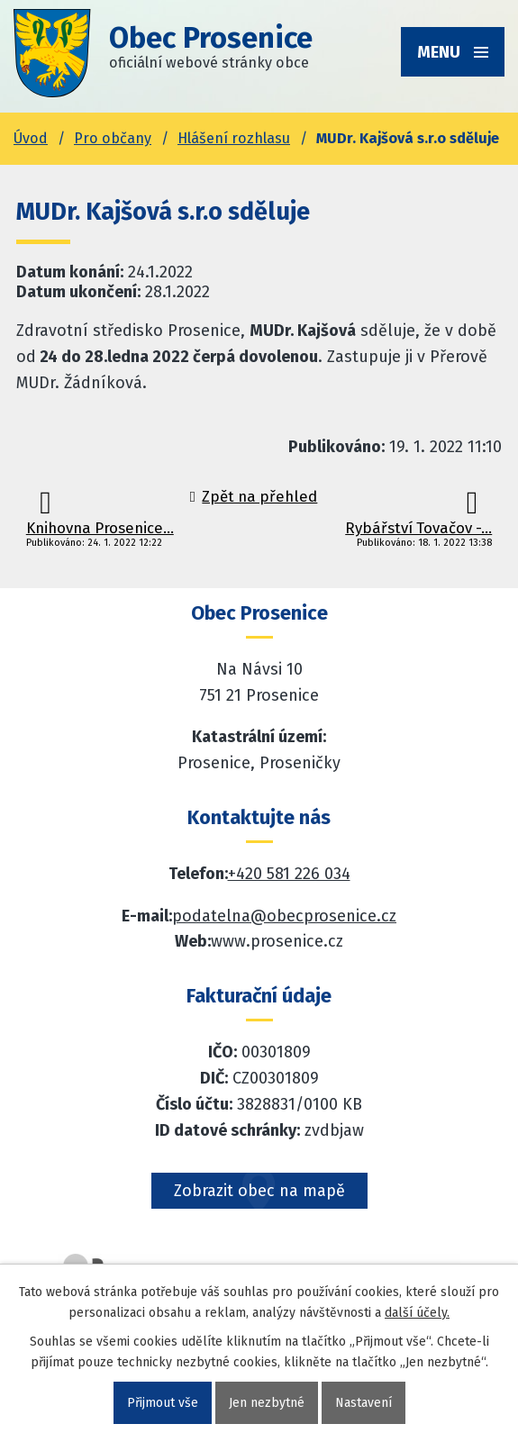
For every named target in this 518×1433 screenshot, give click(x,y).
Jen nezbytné (266, 1402)
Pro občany (112, 138)
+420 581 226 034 (289, 874)
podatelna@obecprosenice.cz (284, 916)
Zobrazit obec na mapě (259, 1191)
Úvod (31, 138)
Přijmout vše (162, 1402)
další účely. (417, 1312)
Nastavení (363, 1402)
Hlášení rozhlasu (233, 138)
